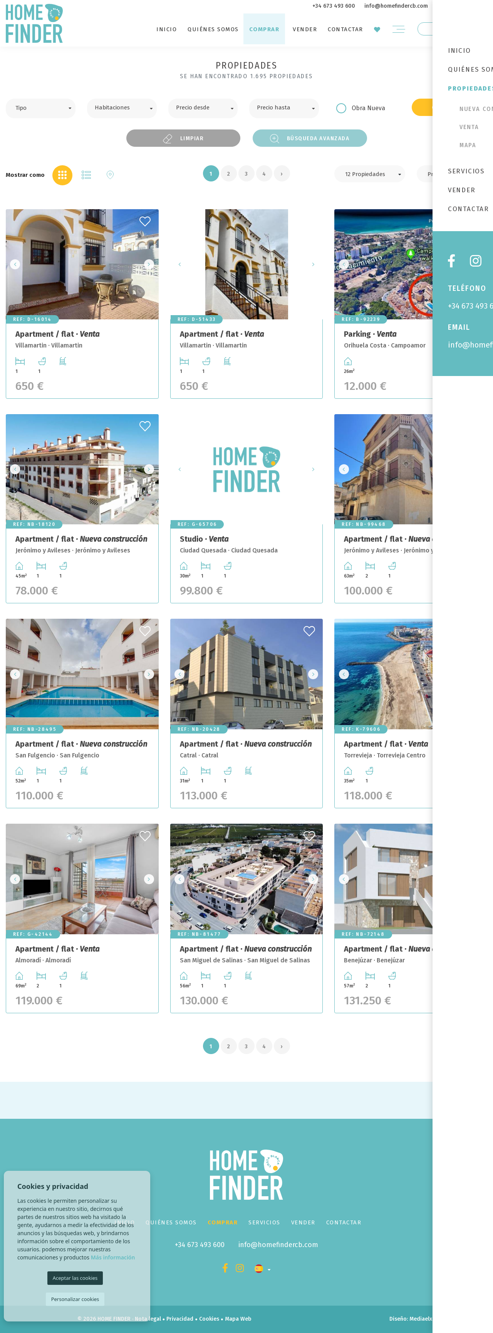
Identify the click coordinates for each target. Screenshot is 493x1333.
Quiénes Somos (213, 29)
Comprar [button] (264, 29)
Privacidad (179, 1319)
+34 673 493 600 (333, 6)
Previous (14, 264)
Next (151, 264)
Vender (305, 29)
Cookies (209, 1319)
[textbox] (46, 107)
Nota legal (148, 1319)
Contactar (345, 29)
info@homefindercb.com (396, 6)
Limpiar (183, 139)
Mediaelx (420, 1319)
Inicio (166, 29)
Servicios (264, 1222)
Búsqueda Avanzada (309, 138)
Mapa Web (238, 1319)
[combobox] (40, 108)
